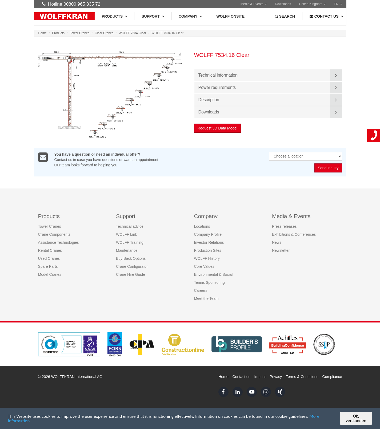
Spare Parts (48, 266)
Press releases (284, 226)
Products (114, 16)
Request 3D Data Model (218, 128)
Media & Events (254, 4)
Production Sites (207, 250)
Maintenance (126, 250)
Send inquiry (328, 168)
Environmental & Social (213, 274)
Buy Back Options (131, 258)
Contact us (241, 377)
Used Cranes (49, 258)
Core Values (204, 266)
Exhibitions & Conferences (294, 234)
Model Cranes (49, 274)
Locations (202, 226)
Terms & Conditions (302, 377)
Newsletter (281, 250)
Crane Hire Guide (130, 274)
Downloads (283, 4)
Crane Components (54, 234)
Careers (200, 290)
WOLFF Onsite (230, 16)
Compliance (332, 377)
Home (42, 33)
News (276, 242)
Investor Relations (209, 242)
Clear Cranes (104, 33)
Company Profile (208, 234)
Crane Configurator (132, 266)
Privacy (276, 377)
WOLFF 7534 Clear (132, 33)
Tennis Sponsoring (209, 282)
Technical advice (129, 226)
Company (190, 16)
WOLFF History (207, 258)
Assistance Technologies (58, 242)
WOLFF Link (126, 234)
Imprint (260, 377)
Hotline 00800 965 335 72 (71, 4)
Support (153, 16)
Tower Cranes (79, 33)
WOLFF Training (129, 242)
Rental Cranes (50, 250)
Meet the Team (206, 298)
